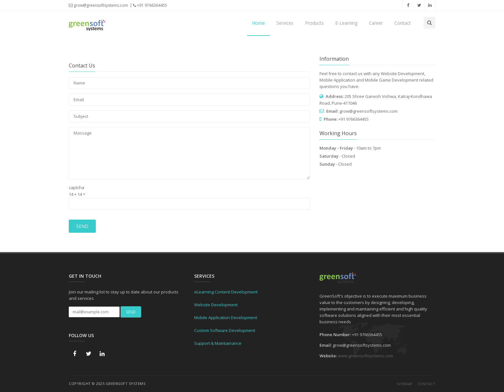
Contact (402, 23)
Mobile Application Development (225, 317)
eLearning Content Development (225, 292)
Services (284, 23)
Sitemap (405, 383)
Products (314, 23)
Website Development (216, 305)
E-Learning (346, 23)
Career (376, 23)
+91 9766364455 (150, 5)
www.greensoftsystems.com (365, 356)
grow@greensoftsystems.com (98, 5)
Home (258, 23)
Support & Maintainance (217, 343)
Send (82, 226)
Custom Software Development (224, 330)
